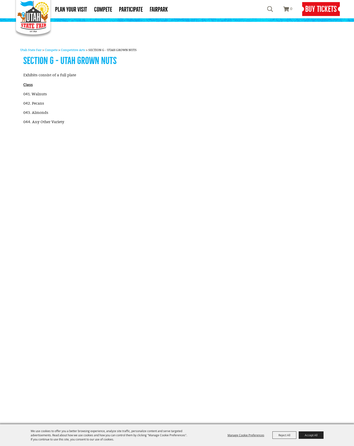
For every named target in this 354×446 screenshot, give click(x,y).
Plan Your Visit (71, 9)
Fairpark (159, 9)
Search (270, 9)
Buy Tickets (321, 9)
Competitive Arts (73, 50)
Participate (131, 9)
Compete (103, 9)
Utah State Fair (31, 50)
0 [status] (291, 9)
